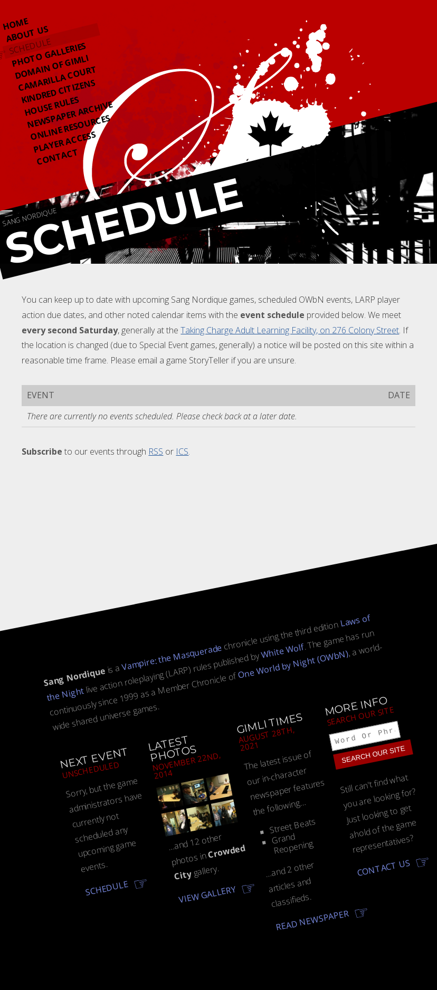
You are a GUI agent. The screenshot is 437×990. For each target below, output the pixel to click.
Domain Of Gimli (52, 67)
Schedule (29, 46)
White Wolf (282, 651)
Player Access (64, 142)
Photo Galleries (49, 54)
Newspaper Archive (69, 115)
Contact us (383, 870)
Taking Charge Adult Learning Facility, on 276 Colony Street (289, 330)
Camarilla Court (57, 78)
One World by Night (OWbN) (293, 663)
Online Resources (70, 127)
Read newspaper (312, 920)
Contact (57, 157)
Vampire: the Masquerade (171, 656)
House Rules (51, 106)
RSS (155, 451)
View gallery (207, 894)
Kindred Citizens (58, 91)
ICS (182, 451)
